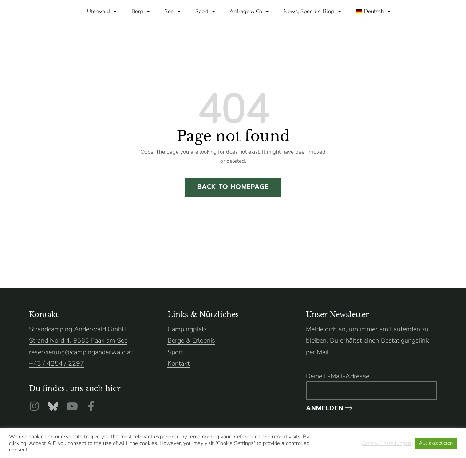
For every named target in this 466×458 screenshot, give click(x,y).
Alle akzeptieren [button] (436, 443)
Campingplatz (187, 329)
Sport (205, 11)
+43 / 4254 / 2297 (56, 363)
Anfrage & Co (249, 11)
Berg (140, 11)
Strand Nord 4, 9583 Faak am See (78, 340)
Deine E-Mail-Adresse (371, 386)
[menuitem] (373, 11)
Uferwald (102, 11)
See (173, 11)
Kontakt (178, 363)
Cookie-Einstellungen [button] (386, 443)
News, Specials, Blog (312, 11)
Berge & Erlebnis (191, 340)
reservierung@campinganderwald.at (81, 352)
